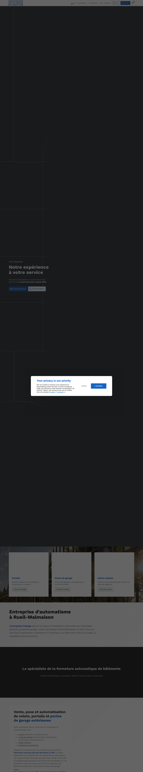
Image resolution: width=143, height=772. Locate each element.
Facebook (60, 392)
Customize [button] (84, 386)
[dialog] (71, 386)
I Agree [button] (98, 386)
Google (52, 392)
